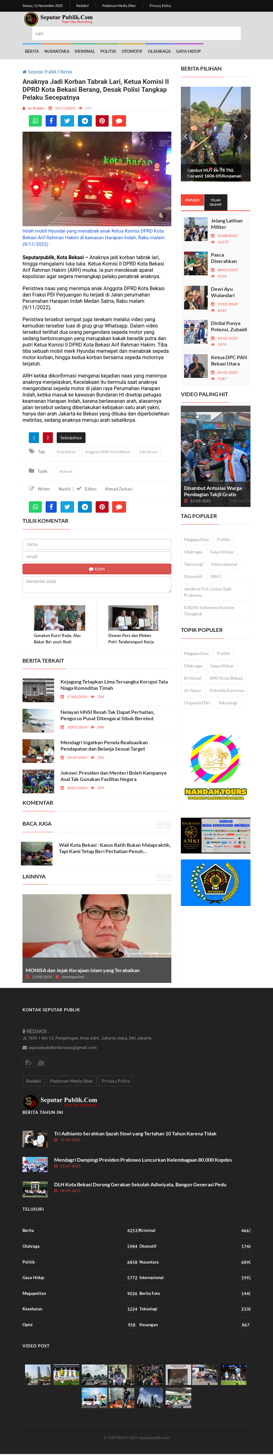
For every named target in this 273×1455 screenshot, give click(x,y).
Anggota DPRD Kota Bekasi (107, 451)
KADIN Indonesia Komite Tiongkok (209, 610)
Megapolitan (196, 539)
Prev (185, 133)
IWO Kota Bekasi (226, 677)
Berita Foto (195, 1294)
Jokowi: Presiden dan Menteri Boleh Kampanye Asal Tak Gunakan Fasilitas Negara (113, 777)
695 (85, 107)
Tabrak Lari (148, 451)
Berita (32, 51)
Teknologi (193, 563)
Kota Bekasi (66, 451)
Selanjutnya (71, 437)
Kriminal (85, 51)
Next (246, 133)
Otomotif (132, 51)
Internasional (224, 563)
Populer (192, 200)
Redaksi (82, 5)
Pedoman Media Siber (119, 5)
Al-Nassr (192, 690)
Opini (79, 1326)
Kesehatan (79, 1310)
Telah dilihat (216, 202)
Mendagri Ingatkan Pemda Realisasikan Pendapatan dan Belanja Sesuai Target (104, 746)
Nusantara (56, 51)
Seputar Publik (39, 71)
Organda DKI (197, 702)
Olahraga (159, 51)
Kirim (97, 568)
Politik (108, 51)
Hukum (66, 471)
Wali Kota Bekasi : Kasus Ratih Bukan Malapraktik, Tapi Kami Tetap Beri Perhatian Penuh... (115, 849)
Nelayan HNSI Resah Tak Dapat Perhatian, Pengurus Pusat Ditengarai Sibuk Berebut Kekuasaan (107, 719)
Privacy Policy (160, 5)
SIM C (216, 576)
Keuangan (195, 1326)
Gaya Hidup (188, 51)
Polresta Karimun (227, 690)
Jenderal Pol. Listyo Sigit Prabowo (208, 591)
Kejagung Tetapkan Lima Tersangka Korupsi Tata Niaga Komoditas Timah (114, 685)
